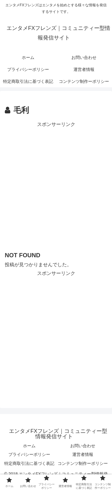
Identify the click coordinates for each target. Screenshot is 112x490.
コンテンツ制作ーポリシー (83, 463)
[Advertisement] (56, 185)
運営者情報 (82, 454)
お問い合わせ (82, 445)
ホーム (29, 445)
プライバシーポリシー (29, 454)
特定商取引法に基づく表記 (29, 463)
